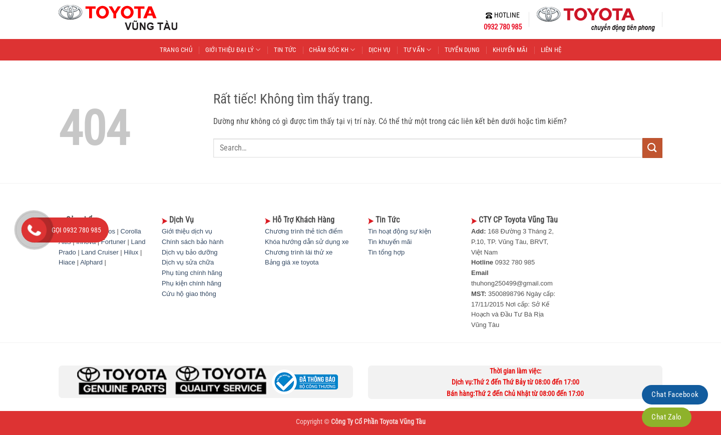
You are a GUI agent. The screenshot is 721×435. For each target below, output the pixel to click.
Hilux (131, 252)
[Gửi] (652, 148)
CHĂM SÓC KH (332, 49)
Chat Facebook (674, 394)
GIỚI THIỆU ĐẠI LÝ (233, 49)
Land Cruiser (99, 252)
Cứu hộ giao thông (189, 294)
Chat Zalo (666, 417)
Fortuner (113, 242)
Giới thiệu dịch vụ (187, 231)
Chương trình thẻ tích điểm (303, 231)
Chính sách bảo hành (192, 242)
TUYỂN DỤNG (462, 50)
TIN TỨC (285, 50)
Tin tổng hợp (386, 252)
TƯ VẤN (418, 49)
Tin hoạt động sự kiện (399, 231)
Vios (109, 231)
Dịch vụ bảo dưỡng (190, 252)
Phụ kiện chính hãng (191, 283)
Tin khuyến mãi (390, 242)
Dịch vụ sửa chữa (188, 262)
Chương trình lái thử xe (298, 252)
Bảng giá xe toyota (291, 262)
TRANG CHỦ (176, 50)
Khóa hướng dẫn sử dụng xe (307, 242)
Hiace (67, 262)
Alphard (91, 262)
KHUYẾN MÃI (510, 50)
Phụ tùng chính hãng (192, 272)
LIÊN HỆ (551, 50)
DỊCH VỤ (380, 50)
